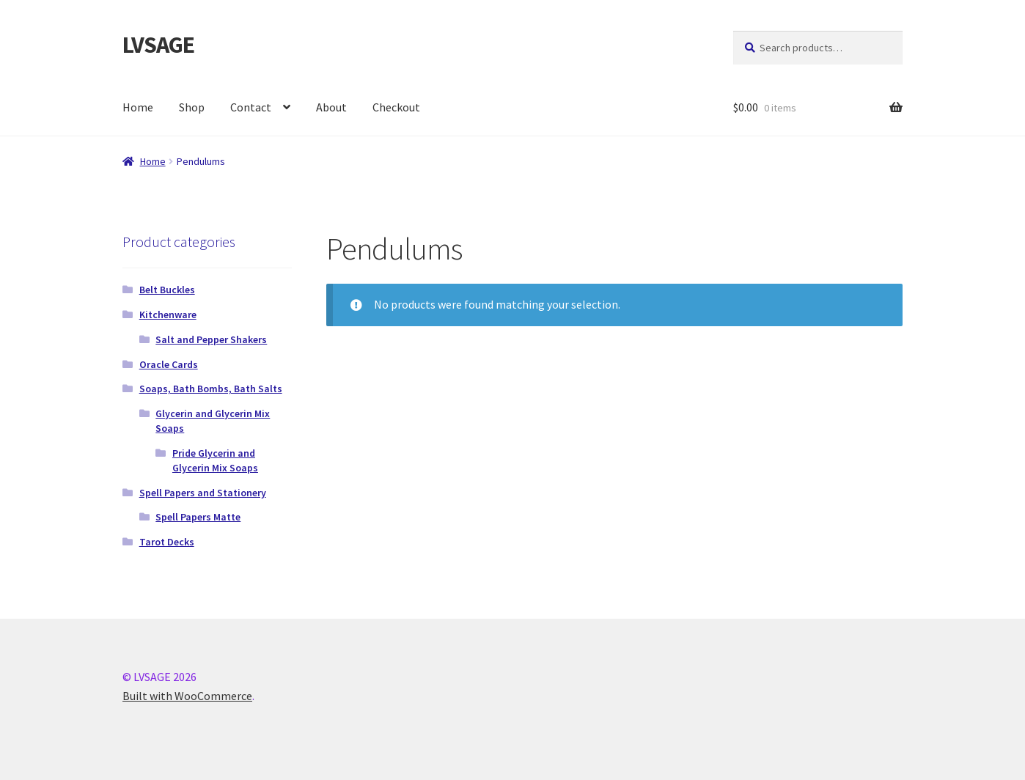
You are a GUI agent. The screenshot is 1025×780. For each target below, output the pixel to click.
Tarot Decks (166, 541)
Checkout (396, 107)
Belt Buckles (167, 289)
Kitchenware (167, 314)
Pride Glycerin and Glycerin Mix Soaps (215, 460)
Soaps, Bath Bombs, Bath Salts (210, 388)
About (331, 107)
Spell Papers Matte (197, 516)
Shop (192, 107)
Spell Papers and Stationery (202, 492)
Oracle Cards (168, 364)
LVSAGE (158, 44)
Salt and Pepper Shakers (211, 339)
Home (137, 107)
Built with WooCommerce (187, 695)
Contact (250, 107)
